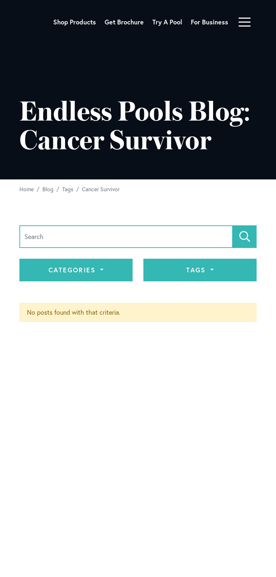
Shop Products (74, 22)
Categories (73, 270)
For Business (209, 22)
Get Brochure (124, 22)
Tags (197, 270)
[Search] (126, 236)
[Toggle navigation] (245, 22)
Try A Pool (167, 22)
